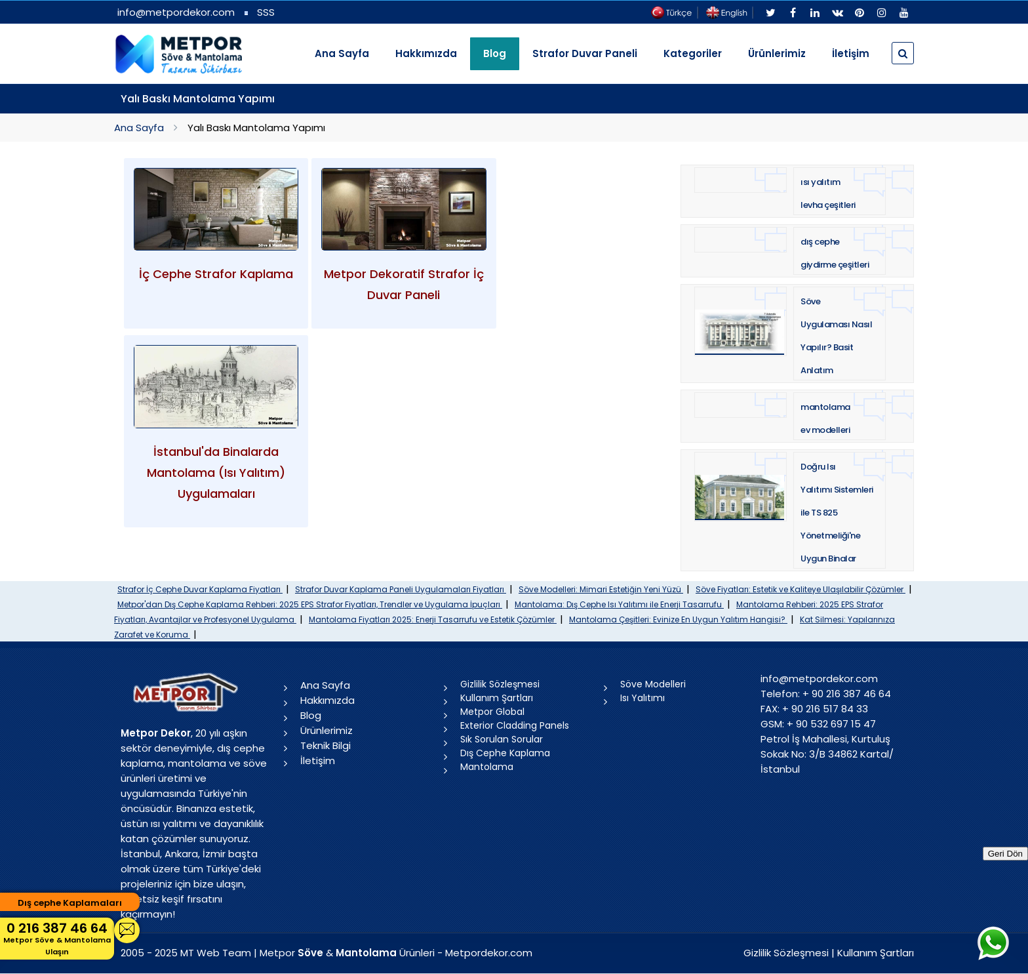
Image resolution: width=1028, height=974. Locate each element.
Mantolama (486, 766)
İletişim (850, 53)
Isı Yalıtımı (642, 697)
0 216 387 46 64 (57, 938)
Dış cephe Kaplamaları (70, 903)
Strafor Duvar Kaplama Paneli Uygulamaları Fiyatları (400, 589)
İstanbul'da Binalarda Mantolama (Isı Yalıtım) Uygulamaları (216, 472)
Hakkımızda (426, 53)
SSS (266, 12)
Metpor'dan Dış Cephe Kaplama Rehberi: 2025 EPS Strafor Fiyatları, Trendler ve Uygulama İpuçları (309, 604)
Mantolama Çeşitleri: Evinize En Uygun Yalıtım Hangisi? (678, 619)
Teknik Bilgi (325, 745)
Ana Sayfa (342, 53)
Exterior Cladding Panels (514, 725)
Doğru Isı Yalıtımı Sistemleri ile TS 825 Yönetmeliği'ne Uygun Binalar (837, 512)
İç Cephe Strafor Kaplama (216, 274)
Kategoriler (692, 53)
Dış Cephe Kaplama (505, 753)
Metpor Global (492, 711)
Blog (310, 715)
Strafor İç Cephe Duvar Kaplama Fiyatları (200, 589)
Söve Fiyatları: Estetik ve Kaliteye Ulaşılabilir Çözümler (800, 589)
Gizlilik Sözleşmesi (500, 684)
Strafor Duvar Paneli (584, 53)
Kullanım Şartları (496, 697)
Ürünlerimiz (777, 53)
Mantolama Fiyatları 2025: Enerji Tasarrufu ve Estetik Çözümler (433, 619)
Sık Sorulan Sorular (501, 739)
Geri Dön (1005, 854)
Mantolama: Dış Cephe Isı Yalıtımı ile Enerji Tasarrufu (619, 604)
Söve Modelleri (653, 684)
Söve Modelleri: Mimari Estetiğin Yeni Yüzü (601, 589)
